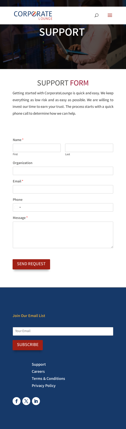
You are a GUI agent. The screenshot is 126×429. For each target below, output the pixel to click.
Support (39, 365)
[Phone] (63, 207)
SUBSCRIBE (27, 345)
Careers (38, 372)
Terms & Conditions (48, 379)
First (15, 155)
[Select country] (17, 207)
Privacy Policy (44, 387)
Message (20, 218)
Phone (18, 200)
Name (18, 140)
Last (67, 155)
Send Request (31, 264)
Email (18, 182)
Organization (22, 163)
